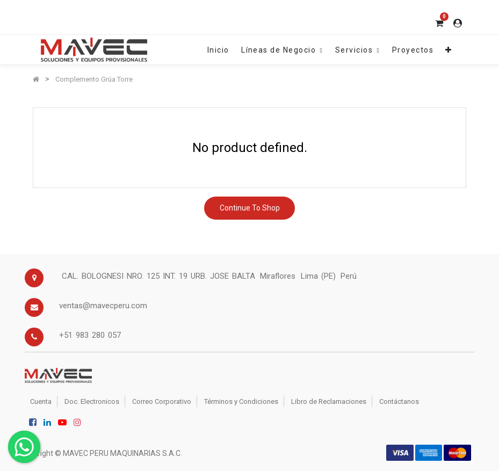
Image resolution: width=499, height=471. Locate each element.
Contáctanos (399, 401)
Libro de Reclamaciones (328, 401)
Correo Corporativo (161, 401)
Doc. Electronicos (91, 401)
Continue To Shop (250, 208)
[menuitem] (218, 49)
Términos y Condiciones (241, 401)
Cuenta (41, 401)
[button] (448, 49)
